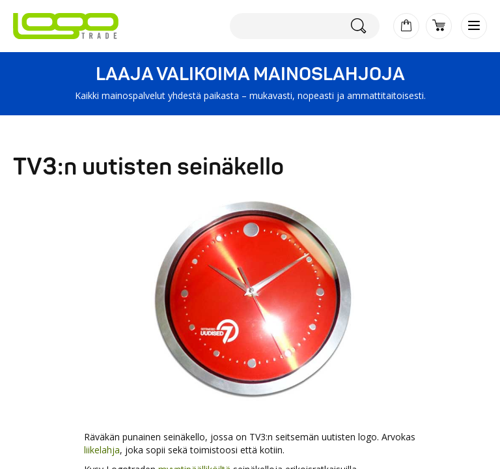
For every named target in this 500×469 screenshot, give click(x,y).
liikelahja (102, 450)
